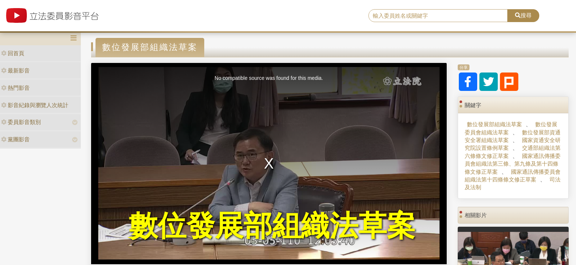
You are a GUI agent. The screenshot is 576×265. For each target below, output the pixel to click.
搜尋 (523, 15)
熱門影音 (15, 88)
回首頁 (12, 53)
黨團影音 (15, 139)
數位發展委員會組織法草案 (511, 128)
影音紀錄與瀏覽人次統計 (34, 105)
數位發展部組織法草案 (494, 124)
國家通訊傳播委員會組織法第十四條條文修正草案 (512, 176)
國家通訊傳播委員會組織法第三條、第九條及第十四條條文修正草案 (512, 164)
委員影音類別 (21, 122)
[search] (438, 15)
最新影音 (15, 70)
